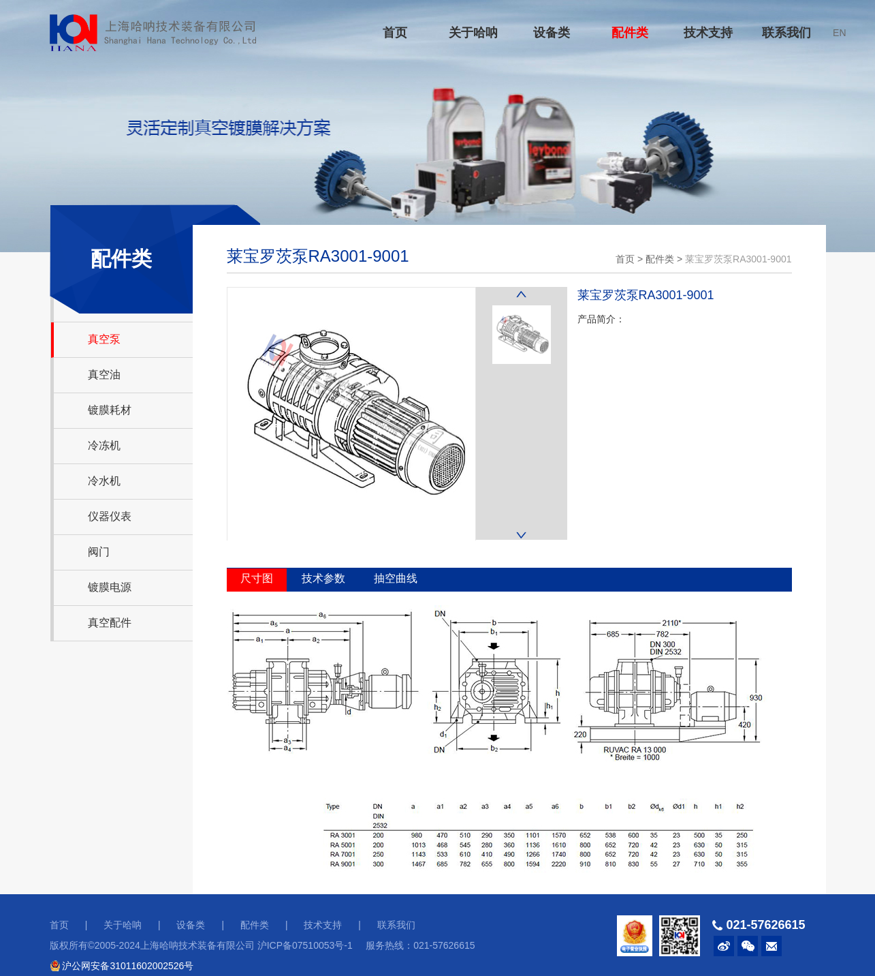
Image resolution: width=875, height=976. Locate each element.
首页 (395, 33)
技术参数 (323, 578)
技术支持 (708, 33)
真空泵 (104, 339)
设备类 (551, 33)
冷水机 (104, 481)
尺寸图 (256, 578)
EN (839, 32)
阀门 (99, 552)
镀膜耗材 (109, 410)
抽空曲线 (395, 578)
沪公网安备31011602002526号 (122, 965)
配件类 (629, 33)
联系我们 (786, 33)
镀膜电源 (109, 587)
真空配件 (109, 622)
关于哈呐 (473, 33)
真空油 (104, 374)
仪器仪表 (109, 516)
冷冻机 (104, 445)
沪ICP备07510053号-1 (305, 945)
